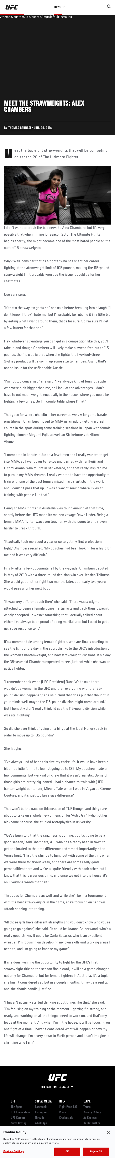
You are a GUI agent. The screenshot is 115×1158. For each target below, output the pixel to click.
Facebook (41, 1107)
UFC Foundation (20, 1112)
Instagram (41, 1112)
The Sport (16, 1107)
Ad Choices (90, 1118)
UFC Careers (18, 1118)
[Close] (108, 1137)
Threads (40, 1118)
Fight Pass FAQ (68, 1107)
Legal (86, 1102)
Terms (87, 1107)
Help (62, 1102)
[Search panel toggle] (109, 6)
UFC (13, 1102)
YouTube (40, 1129)
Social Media (43, 1102)
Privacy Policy (92, 1112)
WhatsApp (41, 1123)
